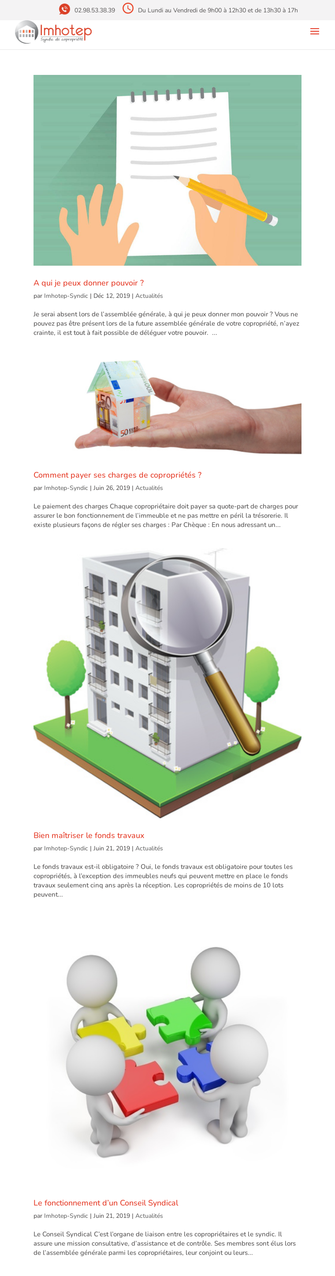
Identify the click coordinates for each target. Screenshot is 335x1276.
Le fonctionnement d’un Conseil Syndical (106, 1203)
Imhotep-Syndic (66, 296)
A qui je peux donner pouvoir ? (89, 283)
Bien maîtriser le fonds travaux (89, 835)
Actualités (149, 296)
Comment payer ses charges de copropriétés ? (117, 475)
